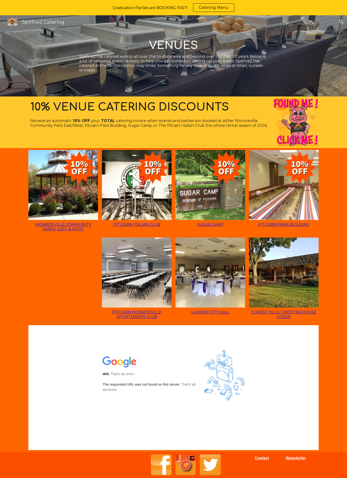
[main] (173, 55)
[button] (341, 22)
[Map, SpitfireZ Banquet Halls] (173, 387)
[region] (173, 7)
